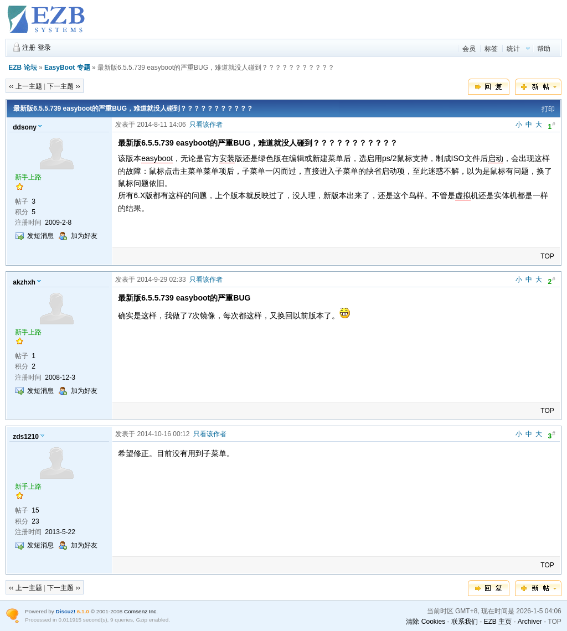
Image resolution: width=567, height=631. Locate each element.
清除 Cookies (425, 621)
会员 (469, 49)
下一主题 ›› (63, 86)
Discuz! (65, 611)
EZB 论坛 (22, 67)
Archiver (530, 621)
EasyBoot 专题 (67, 67)
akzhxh (24, 282)
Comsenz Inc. (141, 611)
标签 (491, 49)
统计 (513, 49)
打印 (548, 109)
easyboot (157, 158)
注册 (28, 47)
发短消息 (40, 236)
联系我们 (464, 621)
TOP (547, 256)
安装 (227, 158)
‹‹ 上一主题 (25, 86)
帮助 (543, 49)
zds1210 (26, 437)
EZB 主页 (497, 621)
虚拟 (463, 195)
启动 (495, 158)
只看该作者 (206, 124)
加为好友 (84, 236)
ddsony (25, 127)
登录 (44, 47)
